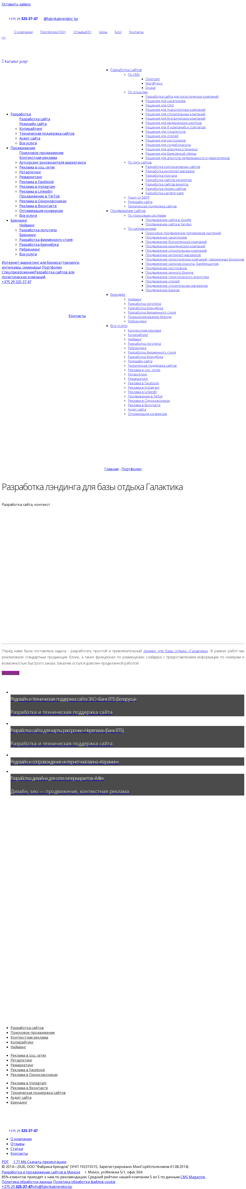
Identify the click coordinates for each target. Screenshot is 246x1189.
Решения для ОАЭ (160, 105)
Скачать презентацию (34, 1161)
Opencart (153, 79)
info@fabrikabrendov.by (52, 1186)
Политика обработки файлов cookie (84, 1181)
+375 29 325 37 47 (16, 281)
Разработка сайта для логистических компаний (182, 96)
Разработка (21, 114)
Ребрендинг (137, 321)
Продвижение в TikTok (145, 396)
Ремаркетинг (138, 378)
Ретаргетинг (137, 374)
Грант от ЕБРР (139, 197)
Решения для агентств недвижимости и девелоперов (188, 158)
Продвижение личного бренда (169, 272)
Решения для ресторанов (166, 140)
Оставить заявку (16, 4)
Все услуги (118, 325)
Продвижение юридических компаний (175, 246)
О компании (23, 32)
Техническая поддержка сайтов (152, 206)
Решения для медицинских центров (174, 122)
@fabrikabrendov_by (58, 18)
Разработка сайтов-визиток (167, 184)
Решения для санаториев (166, 101)
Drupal (150, 87)
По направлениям (142, 228)
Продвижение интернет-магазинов (173, 255)
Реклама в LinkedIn (142, 392)
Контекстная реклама (144, 330)
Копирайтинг (138, 334)
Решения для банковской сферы (171, 153)
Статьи (17, 1148)
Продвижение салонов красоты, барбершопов (182, 263)
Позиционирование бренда (149, 316)
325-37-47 (29, 18)
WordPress (154, 83)
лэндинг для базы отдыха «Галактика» (175, 650)
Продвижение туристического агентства (177, 277)
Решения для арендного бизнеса (171, 149)
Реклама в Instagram (143, 387)
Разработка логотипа (144, 303)
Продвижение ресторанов (166, 268)
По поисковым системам (147, 215)
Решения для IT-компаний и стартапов (176, 127)
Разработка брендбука (145, 308)
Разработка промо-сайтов (166, 188)
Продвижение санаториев (166, 237)
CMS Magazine (192, 1177)
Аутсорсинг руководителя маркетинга (52, 162)
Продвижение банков (163, 290)
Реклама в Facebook (143, 383)
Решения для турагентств (166, 131)
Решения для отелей (162, 136)
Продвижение (23, 147)
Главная (111, 469)
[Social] (2, 38)
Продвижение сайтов (128, 210)
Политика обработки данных (27, 1181)
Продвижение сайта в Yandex (168, 224)
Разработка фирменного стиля (152, 312)
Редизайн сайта (140, 201)
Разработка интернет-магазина (170, 171)
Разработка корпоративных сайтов (173, 166)
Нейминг (135, 299)
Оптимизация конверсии (147, 413)
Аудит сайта (137, 409)
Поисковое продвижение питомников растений (183, 233)
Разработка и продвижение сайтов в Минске (41, 1172)
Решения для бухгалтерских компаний (175, 118)
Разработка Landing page (165, 193)
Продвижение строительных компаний (176, 250)
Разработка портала (161, 175)
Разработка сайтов (126, 69)
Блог (118, 32)
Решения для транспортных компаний (175, 109)
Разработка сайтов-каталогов (169, 180)
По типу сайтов (140, 162)
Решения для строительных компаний (175, 114)
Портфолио (53, 32)
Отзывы (82, 32)
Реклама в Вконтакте (144, 405)
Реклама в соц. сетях (144, 370)
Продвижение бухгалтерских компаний (176, 241)
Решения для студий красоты (168, 144)
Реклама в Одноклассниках (149, 400)
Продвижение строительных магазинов (177, 285)
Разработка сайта (34, 119)
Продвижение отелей (163, 281)
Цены (103, 32)
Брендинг (118, 294)
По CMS (134, 74)
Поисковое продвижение (41, 152)
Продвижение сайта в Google (168, 219)
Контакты (136, 32)
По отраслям (138, 92)
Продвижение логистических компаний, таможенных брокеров (195, 259)
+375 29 (14, 19)
